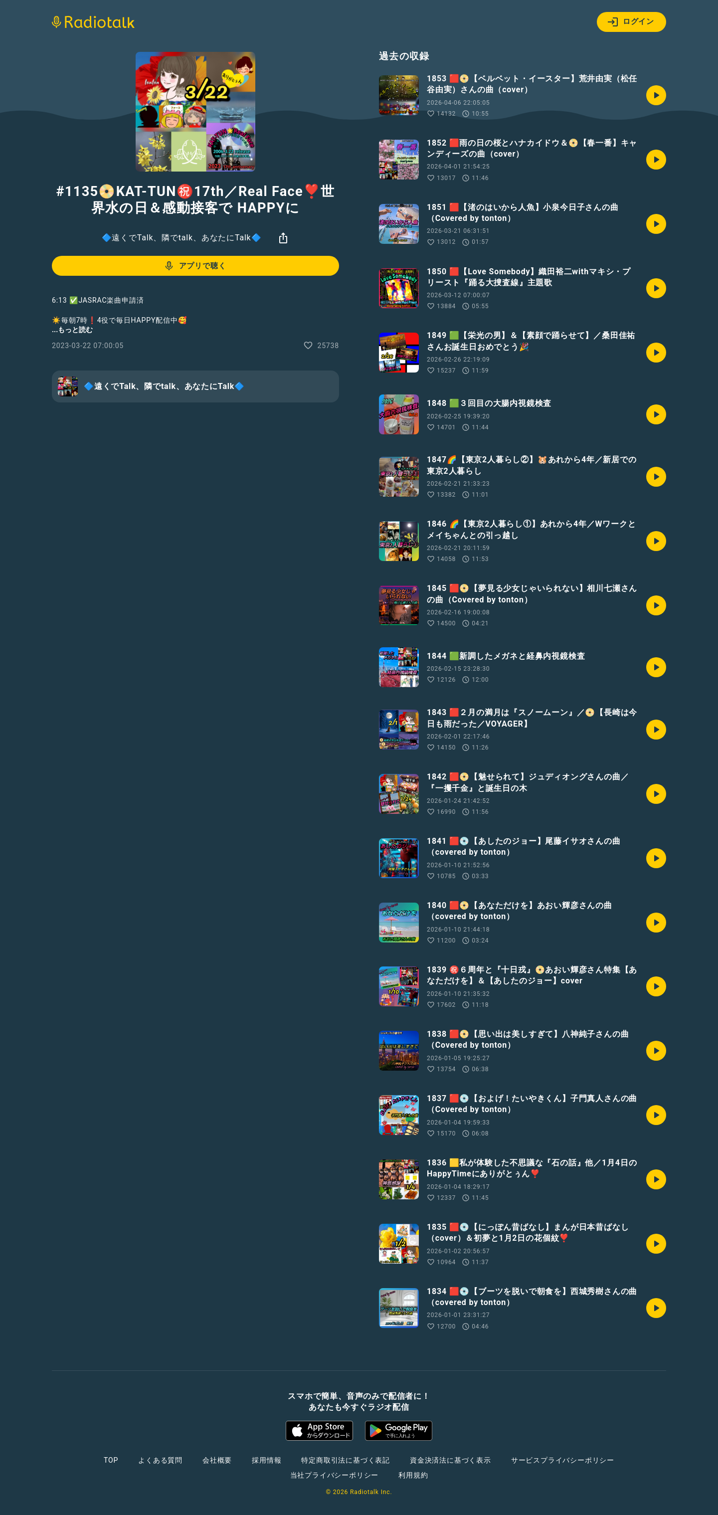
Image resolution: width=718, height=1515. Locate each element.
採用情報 (266, 1460)
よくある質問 (160, 1460)
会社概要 (217, 1460)
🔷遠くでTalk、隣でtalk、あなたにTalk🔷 (182, 237)
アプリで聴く (194, 266)
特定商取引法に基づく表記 (345, 1460)
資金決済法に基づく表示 (450, 1460)
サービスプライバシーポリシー (562, 1460)
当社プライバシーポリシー (334, 1475)
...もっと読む (72, 330)
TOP (111, 1460)
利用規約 (413, 1475)
